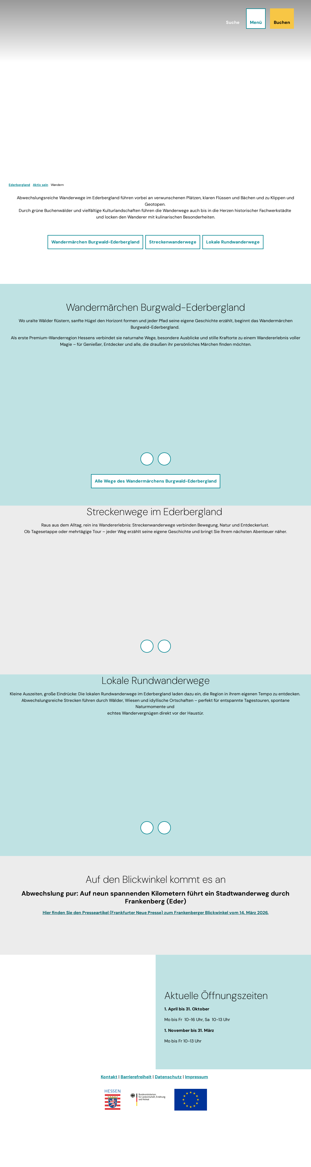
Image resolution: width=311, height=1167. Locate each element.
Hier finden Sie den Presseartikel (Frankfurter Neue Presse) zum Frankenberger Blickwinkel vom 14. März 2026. (156, 912)
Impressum (196, 1077)
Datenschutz (168, 1077)
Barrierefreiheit (136, 1077)
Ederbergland (19, 185)
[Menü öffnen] (255, 19)
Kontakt (109, 1077)
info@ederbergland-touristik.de (42, 1044)
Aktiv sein (40, 185)
